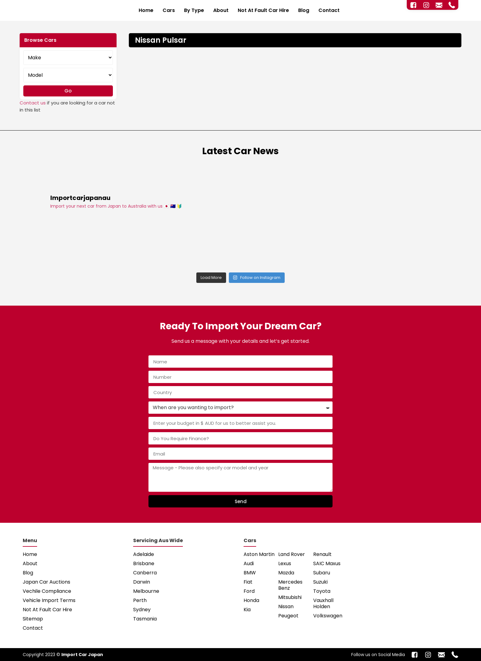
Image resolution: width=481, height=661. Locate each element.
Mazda (286, 572)
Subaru (321, 572)
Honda (251, 600)
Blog (303, 10)
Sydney (142, 609)
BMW (250, 572)
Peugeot (288, 615)
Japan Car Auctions (46, 581)
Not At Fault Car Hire (263, 10)
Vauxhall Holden (323, 603)
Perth (140, 600)
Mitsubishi (290, 597)
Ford (249, 591)
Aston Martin (259, 554)
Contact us (33, 103)
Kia (247, 609)
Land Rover (291, 554)
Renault (322, 554)
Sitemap (33, 618)
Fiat (248, 581)
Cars (169, 10)
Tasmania (145, 618)
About (221, 10)
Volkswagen (327, 615)
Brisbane (143, 563)
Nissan (286, 606)
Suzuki (320, 581)
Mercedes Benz (290, 585)
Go (68, 90)
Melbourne (146, 591)
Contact (329, 10)
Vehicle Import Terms (49, 600)
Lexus (284, 563)
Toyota (321, 591)
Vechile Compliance (47, 591)
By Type (194, 10)
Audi (249, 563)
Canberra (145, 572)
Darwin (141, 581)
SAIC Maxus (327, 563)
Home (146, 10)
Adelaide (143, 554)
